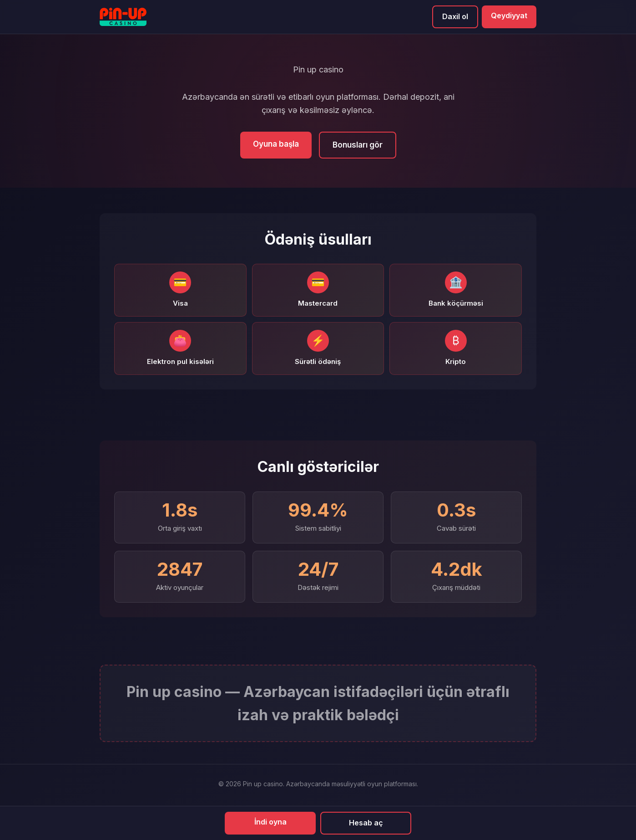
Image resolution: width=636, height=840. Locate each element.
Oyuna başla (276, 144)
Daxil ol (455, 16)
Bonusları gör (358, 144)
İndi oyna (270, 821)
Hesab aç (366, 822)
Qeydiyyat (509, 15)
